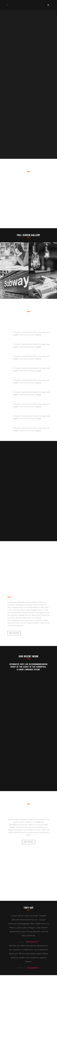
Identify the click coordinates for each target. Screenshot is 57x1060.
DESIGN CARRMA (32, 1053)
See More (14, 594)
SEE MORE (29, 775)
